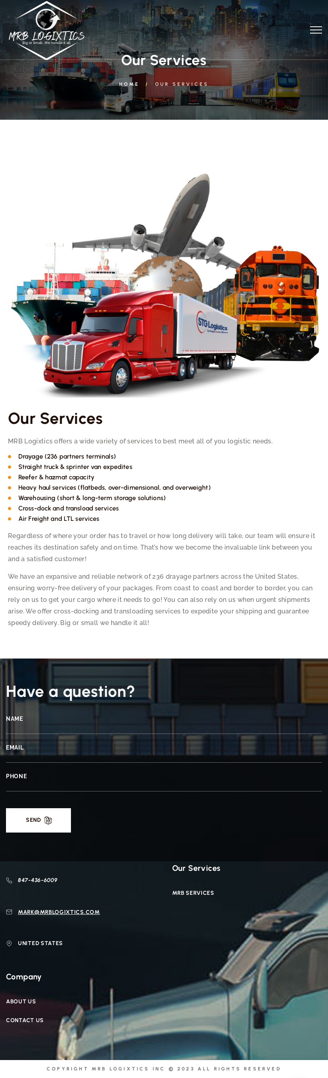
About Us (21, 1001)
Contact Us (25, 1020)
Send (33, 820)
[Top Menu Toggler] (316, 30)
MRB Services (193, 893)
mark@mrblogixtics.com (59, 912)
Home (129, 84)
